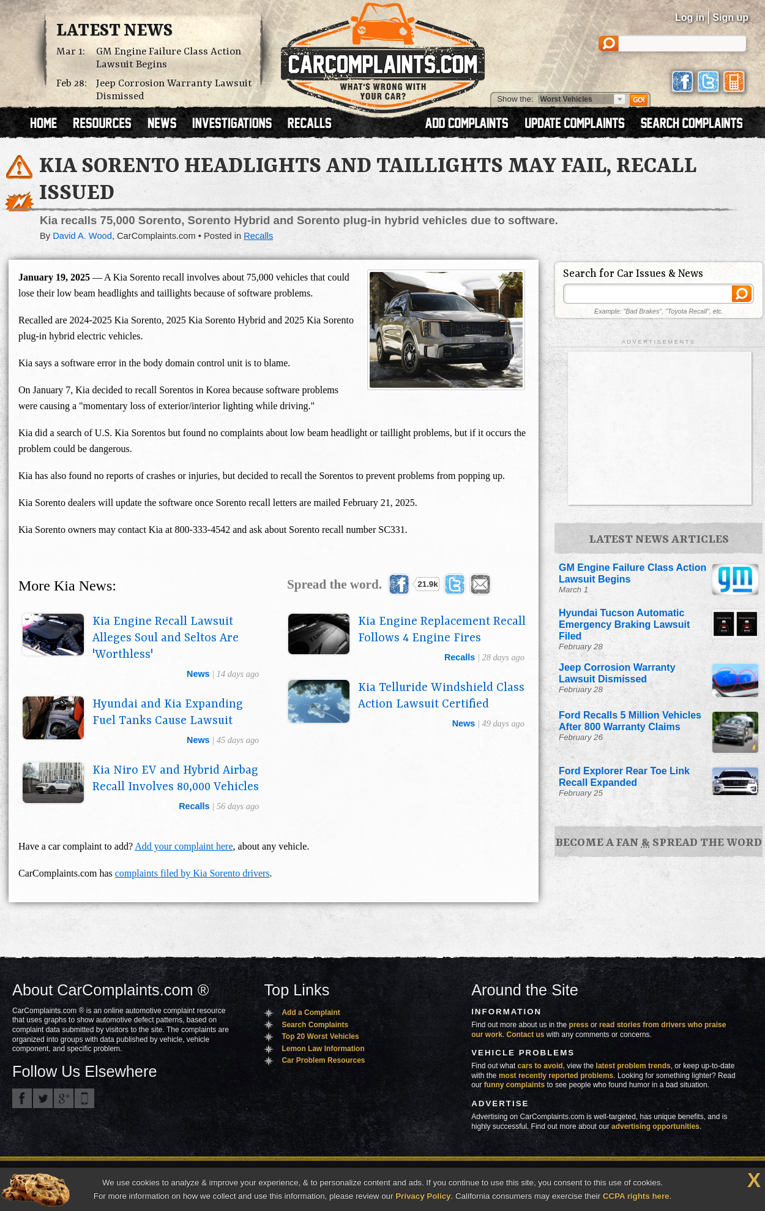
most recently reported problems (556, 1075)
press (579, 1024)
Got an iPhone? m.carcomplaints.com (84, 1098)
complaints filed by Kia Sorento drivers (192, 873)
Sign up (730, 17)
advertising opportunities (655, 1126)
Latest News (114, 31)
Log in (689, 17)
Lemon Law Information (323, 1048)
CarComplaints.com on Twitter (43, 1098)
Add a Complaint (311, 1012)
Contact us (526, 1034)
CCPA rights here (636, 1196)
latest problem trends (633, 1066)
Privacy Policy (422, 1196)
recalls (459, 657)
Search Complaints (315, 1024)
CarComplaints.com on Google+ (63, 1098)
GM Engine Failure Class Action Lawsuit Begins (168, 58)
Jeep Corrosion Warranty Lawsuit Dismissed (174, 90)
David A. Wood (82, 236)
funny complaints (514, 1085)
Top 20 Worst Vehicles (320, 1036)
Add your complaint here (184, 846)
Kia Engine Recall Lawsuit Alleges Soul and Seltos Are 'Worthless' (165, 638)
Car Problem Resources (323, 1060)
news (198, 674)
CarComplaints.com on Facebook (22, 1098)
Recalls (258, 236)
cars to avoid (540, 1066)
